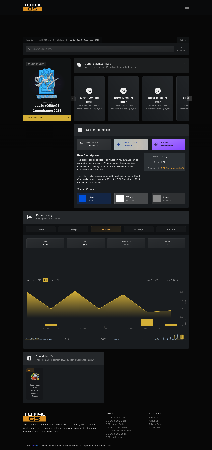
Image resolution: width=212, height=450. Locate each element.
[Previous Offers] (179, 63)
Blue (91, 197)
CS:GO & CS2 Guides (117, 434)
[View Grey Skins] (157, 198)
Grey (166, 197)
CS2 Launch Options (116, 424)
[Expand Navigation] (181, 49)
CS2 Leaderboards (115, 437)
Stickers (60, 40)
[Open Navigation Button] (187, 7)
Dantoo (35, 445)
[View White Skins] (120, 198)
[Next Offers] (183, 63)
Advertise (153, 417)
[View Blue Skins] (82, 198)
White (129, 197)
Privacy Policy (156, 424)
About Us (153, 421)
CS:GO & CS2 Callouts (117, 427)
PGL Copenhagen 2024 (172, 168)
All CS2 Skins (45, 40)
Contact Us (154, 427)
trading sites (115, 67)
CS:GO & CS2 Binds (116, 421)
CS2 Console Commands (118, 430)
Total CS (29, 40)
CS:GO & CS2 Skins (116, 417)
